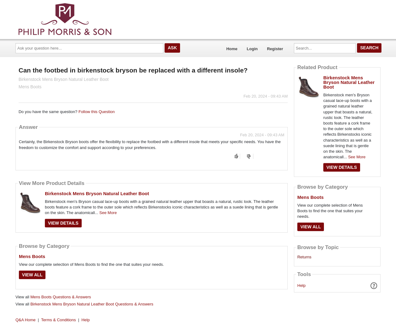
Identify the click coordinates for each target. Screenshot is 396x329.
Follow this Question (97, 111)
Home (231, 48)
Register (275, 48)
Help (301, 285)
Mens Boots (32, 256)
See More (108, 212)
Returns (304, 257)
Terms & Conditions (58, 320)
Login (252, 48)
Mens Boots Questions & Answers (60, 297)
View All (32, 274)
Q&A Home (25, 320)
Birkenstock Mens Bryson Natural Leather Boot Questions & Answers (91, 304)
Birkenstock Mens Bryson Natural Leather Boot (97, 193)
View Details (63, 223)
